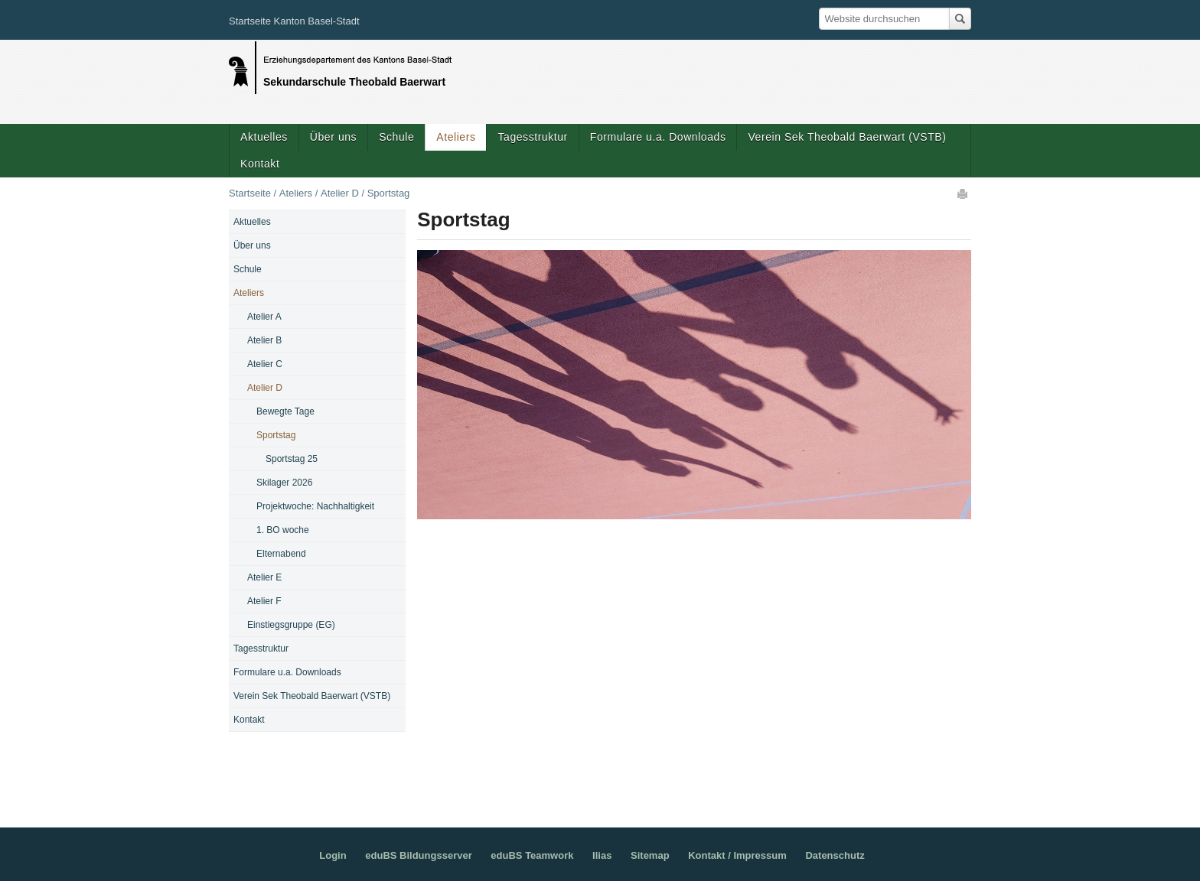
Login (332, 855)
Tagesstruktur (532, 137)
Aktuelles (264, 137)
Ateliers (455, 137)
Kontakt (259, 164)
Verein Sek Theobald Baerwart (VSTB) (847, 137)
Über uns (333, 137)
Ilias (601, 855)
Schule (396, 137)
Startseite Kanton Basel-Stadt (294, 21)
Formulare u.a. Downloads (658, 137)
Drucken (963, 193)
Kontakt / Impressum (737, 855)
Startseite (250, 193)
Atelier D (340, 193)
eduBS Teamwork (532, 855)
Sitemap (650, 855)
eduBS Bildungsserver (418, 855)
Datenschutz (834, 855)
